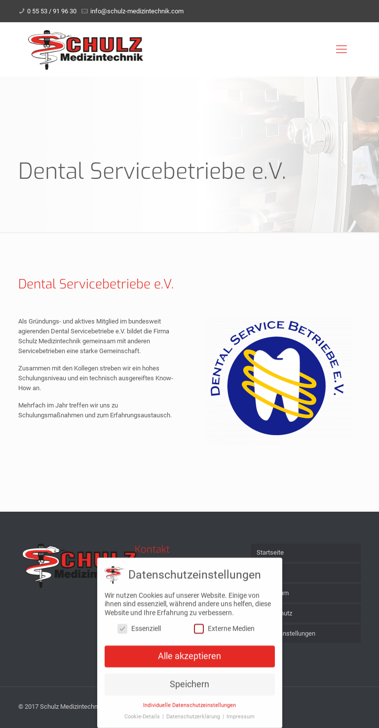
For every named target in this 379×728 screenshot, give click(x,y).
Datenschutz (274, 613)
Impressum (273, 593)
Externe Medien (224, 631)
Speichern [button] (189, 687)
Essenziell (139, 631)
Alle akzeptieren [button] (189, 659)
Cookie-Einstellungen (286, 633)
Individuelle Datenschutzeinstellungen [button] (189, 708)
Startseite (270, 552)
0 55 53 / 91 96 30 (51, 11)
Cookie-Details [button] (142, 719)
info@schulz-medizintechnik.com (137, 11)
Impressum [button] (241, 719)
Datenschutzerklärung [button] (194, 719)
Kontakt (267, 572)
